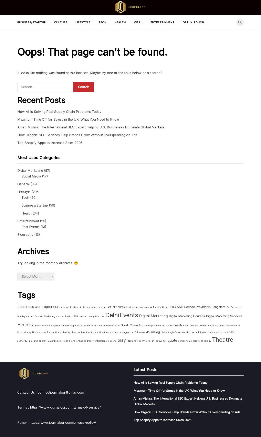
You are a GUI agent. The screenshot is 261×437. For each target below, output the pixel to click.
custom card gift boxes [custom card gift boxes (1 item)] (91, 316)
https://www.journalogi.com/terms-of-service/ (65, 407)
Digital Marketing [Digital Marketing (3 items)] (153, 316)
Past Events (30, 227)
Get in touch (193, 22)
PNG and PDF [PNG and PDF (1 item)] (134, 341)
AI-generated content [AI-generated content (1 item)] (94, 307)
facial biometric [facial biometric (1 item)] (111, 325)
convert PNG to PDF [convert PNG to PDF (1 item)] (67, 316)
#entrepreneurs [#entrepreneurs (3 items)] (47, 306)
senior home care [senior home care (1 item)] (187, 341)
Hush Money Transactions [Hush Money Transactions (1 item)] (46, 332)
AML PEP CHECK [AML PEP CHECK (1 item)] (116, 307)
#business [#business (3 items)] (25, 306)
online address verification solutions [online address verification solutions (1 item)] (96, 341)
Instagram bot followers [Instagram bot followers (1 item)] (132, 332)
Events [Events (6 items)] (25, 325)
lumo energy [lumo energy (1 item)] (39, 341)
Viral (138, 22)
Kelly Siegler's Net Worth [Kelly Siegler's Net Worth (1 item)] (175, 332)
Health (120, 22)
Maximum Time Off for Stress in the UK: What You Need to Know (68, 119)
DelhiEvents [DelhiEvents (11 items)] (121, 315)
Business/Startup (31, 22)
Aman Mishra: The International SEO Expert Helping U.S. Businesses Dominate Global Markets (90, 127)
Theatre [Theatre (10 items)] (222, 339)
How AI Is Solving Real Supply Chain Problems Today (59, 112)
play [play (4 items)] (121, 340)
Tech (102, 22)
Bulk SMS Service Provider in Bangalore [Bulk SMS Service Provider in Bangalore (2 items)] (198, 307)
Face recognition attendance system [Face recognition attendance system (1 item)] (81, 325)
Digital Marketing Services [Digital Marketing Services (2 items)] (224, 316)
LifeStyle (82, 22)
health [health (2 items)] (178, 325)
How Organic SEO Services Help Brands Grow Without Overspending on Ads (77, 135)
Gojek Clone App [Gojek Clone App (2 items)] (132, 325)
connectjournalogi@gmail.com (61, 392)
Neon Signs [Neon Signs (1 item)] (69, 341)
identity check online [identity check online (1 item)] (73, 332)
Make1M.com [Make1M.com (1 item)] (55, 341)
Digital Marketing (30, 171)
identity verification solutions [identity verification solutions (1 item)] (102, 332)
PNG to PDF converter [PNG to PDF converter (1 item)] (154, 341)
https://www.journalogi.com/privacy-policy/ (63, 422)
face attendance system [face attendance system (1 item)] (47, 325)
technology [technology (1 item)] (204, 341)
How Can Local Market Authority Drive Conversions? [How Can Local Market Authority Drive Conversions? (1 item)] (211, 325)
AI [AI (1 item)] (81, 307)
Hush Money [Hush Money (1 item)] (24, 332)
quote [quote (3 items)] (172, 340)
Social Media (31, 176)
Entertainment (162, 22)
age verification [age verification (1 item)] (70, 307)
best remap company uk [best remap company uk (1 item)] (139, 307)
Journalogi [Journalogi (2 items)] (153, 332)
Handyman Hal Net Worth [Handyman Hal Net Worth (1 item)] (159, 325)
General (23, 184)
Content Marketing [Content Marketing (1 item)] (44, 316)
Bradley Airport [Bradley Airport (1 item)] (161, 307)
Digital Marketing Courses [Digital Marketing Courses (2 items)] (187, 316)
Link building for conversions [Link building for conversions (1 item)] (206, 332)
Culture (60, 22)
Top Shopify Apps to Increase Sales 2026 (49, 143)
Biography (25, 235)
